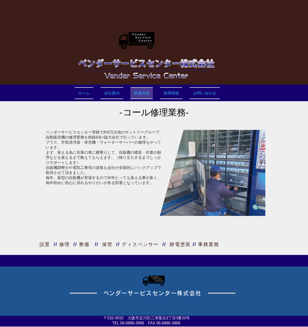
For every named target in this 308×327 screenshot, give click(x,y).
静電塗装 (180, 244)
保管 (107, 244)
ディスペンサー (140, 244)
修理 (64, 244)
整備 (84, 244)
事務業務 (208, 244)
